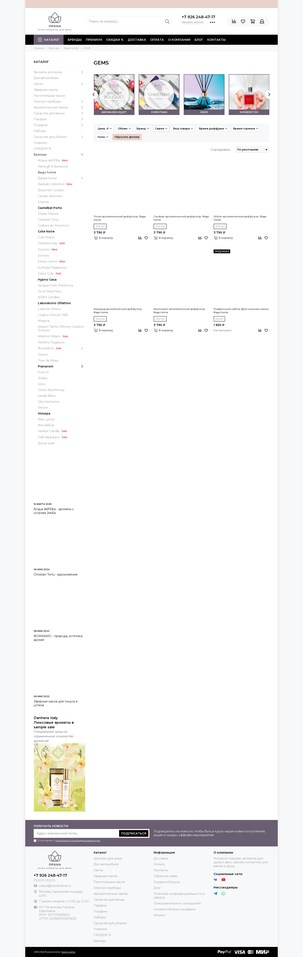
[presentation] (93, 94)
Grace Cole (46, 273)
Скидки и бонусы (167, 882)
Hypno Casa (47, 279)
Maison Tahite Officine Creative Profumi (61, 328)
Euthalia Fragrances (52, 267)
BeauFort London (51, 190)
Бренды (59, 154)
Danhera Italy (47, 243)
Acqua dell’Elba (49, 160)
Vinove (43, 407)
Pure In (43, 372)
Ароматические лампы (59, 107)
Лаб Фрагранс (49, 437)
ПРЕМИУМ (94, 40)
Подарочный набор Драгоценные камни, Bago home (241, 310)
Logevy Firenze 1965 (53, 315)
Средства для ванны (59, 113)
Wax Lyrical (46, 419)
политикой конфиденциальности (77, 840)
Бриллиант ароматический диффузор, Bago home (180, 310)
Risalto (43, 378)
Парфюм (59, 119)
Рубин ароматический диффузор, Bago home (240, 218)
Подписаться (133, 833)
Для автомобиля (46, 78)
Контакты (216, 40)
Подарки (59, 125)
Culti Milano (46, 237)
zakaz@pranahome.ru (55, 886)
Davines (44, 249)
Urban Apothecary (51, 390)
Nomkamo (61, 348)
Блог (199, 40)
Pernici (43, 354)
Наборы (40, 131)
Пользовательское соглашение (177, 903)
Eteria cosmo (47, 261)
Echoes (43, 255)
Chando (43, 202)
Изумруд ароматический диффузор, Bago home (118, 310)
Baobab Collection (51, 184)
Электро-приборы (59, 101)
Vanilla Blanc (47, 396)
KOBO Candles (49, 297)
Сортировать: (221, 150)
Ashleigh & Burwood (53, 166)
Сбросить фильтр (127, 137)
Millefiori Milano (49, 336)
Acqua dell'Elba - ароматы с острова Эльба (54, 511)
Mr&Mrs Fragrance (51, 342)
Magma (43, 321)
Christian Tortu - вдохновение (56, 574)
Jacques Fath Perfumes (55, 285)
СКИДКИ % (115, 40)
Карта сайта (68, 951)
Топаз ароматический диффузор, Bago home (120, 218)
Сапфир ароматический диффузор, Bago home (181, 218)
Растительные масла (49, 96)
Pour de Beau (48, 360)
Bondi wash (46, 443)
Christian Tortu (48, 220)
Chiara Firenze (48, 214)
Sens (41, 384)
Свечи (59, 84)
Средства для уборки (59, 137)
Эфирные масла (45, 90)
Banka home (61, 178)
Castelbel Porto (50, 208)
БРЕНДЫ (75, 40)
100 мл (100, 226)
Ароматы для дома (59, 72)
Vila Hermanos (48, 402)
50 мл (219, 318)
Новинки (40, 143)
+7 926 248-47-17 (198, 17)
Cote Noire (46, 231)
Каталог (48, 40)
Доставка (137, 40)
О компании (179, 40)
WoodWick (46, 425)
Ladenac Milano (49, 309)
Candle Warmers (50, 196)
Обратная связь (165, 876)
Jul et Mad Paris (49, 291)
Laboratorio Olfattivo (54, 303)
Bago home (47, 172)
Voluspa (44, 413)
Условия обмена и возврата (174, 909)
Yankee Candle (49, 431)
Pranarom (61, 366)
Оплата (157, 40)
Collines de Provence (53, 225)
